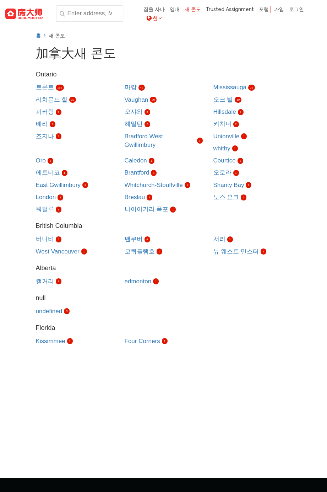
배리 (42, 124)
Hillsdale (224, 111)
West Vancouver (58, 251)
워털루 (45, 209)
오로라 (222, 172)
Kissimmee (50, 341)
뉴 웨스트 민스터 (236, 251)
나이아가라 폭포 (147, 209)
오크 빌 (223, 99)
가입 (279, 9)
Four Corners (142, 341)
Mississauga (230, 87)
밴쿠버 (134, 239)
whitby (221, 148)
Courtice (224, 160)
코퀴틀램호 (140, 251)
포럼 (264, 9)
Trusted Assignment (230, 9)
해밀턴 (134, 124)
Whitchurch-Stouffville (154, 185)
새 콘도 (193, 9)
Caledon (136, 160)
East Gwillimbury (58, 185)
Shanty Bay (228, 185)
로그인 (296, 9)
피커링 (45, 111)
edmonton (138, 281)
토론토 (45, 87)
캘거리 (45, 281)
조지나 (45, 136)
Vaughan (136, 99)
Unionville (226, 136)
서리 (219, 239)
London (46, 197)
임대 (175, 9)
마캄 (131, 87)
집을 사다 (154, 9)
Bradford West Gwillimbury (144, 140)
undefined (49, 311)
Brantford (137, 172)
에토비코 (48, 172)
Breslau (135, 197)
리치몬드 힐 (52, 99)
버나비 (45, 239)
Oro (41, 160)
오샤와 (134, 111)
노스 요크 (226, 197)
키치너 (222, 124)
